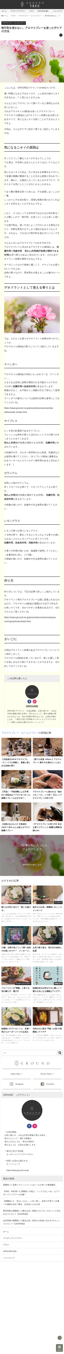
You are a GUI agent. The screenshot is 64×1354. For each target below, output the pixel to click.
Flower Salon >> (47, 1074)
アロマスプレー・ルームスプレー (13, 23)
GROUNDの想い (43, 11)
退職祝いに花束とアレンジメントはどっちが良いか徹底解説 (29, 1185)
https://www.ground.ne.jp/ (17, 1170)
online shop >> (17, 1074)
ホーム (4, 11)
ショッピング (57, 11)
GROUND (32, 706)
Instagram (16, 1084)
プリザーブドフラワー (17, 11)
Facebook (47, 1084)
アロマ (31, 11)
